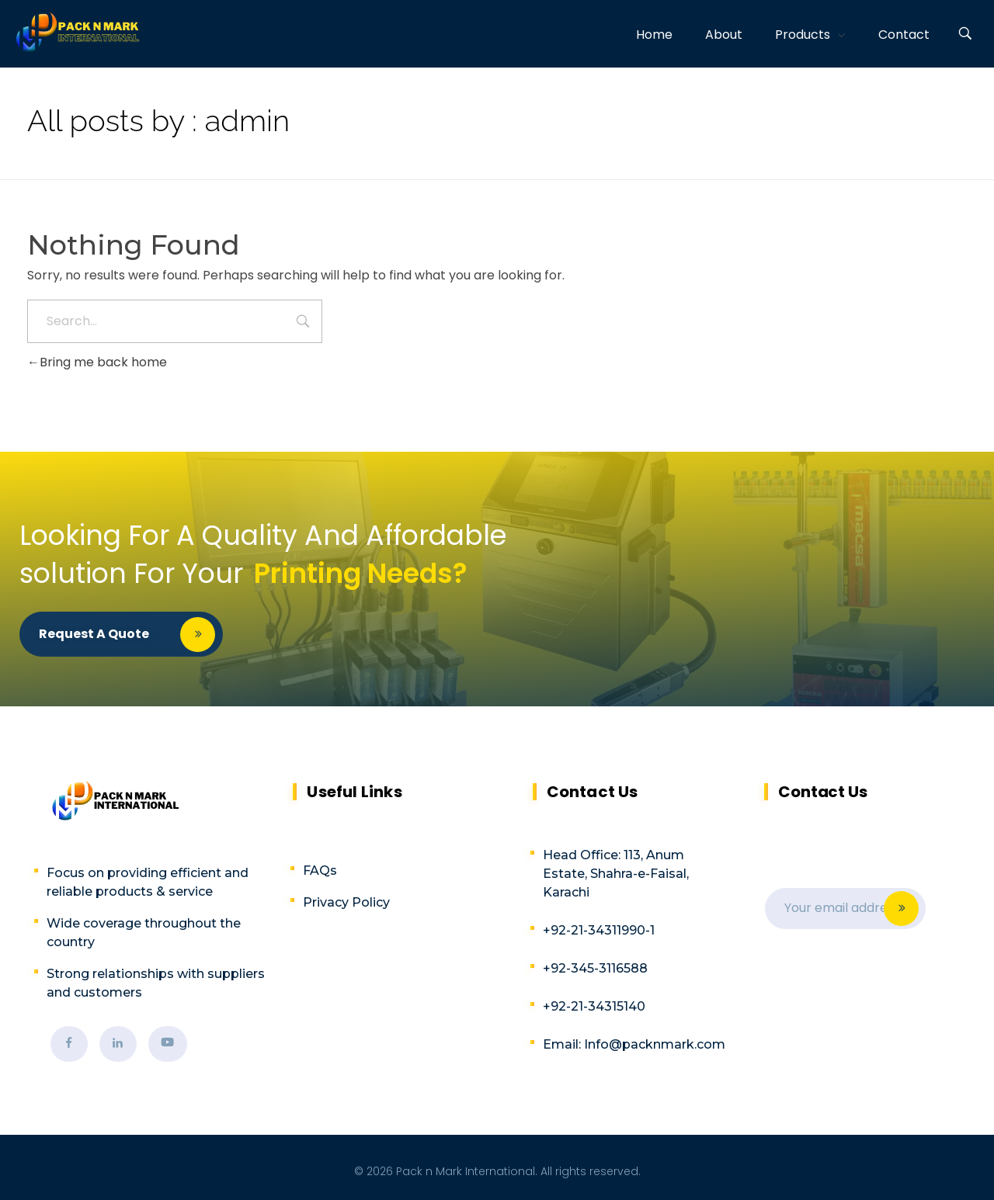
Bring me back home (97, 362)
